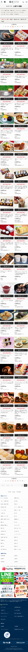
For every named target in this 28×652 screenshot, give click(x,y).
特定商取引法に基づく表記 (18, 629)
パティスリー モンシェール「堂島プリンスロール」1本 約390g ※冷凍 (7, 383)
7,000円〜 (16, 558)
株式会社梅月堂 (17, 138)
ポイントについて (4, 616)
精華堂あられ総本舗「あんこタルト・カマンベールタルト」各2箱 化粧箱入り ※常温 (21, 354)
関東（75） (16, 537)
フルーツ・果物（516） (5, 501)
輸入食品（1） (3, 534)
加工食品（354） (4, 507)
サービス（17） (17, 525)
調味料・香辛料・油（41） (5, 519)
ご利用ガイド (3, 610)
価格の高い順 (23, 19)
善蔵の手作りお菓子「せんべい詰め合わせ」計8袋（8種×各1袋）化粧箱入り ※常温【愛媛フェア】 (7, 187)
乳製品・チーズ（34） (4, 516)
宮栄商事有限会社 (4, 193)
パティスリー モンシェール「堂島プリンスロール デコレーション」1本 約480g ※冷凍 (7, 411)
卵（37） (15, 513)
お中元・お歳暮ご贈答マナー (19, 616)
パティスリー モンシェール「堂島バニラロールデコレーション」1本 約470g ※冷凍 (21, 383)
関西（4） (2, 543)
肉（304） (16, 501)
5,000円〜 (2, 558)
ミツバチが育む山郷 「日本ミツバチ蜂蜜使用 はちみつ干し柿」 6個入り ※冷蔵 (7, 49)
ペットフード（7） (17, 534)
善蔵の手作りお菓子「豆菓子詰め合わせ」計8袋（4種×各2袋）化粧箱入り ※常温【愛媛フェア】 (21, 187)
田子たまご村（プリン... (5, 361)
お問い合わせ (3, 619)
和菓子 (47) (12, 10)
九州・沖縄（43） (4, 549)
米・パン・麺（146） (4, 498)
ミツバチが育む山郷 (4, 55)
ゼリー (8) (3, 14)
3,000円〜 (16, 555)
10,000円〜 (3, 561)
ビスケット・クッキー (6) (18, 12)
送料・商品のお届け (17, 613)
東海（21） (16, 540)
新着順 (11, 19)
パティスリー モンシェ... (5, 389)
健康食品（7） (16, 519)
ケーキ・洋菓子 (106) (5, 10)
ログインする (3, 607)
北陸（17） (16, 543)
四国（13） (16, 546)
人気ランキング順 (4, 19)
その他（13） (3, 513)
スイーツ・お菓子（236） (18, 507)
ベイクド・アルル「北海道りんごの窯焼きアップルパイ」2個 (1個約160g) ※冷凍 (21, 468)
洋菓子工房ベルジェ (18, 250)
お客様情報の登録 (17, 607)
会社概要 (2, 626)
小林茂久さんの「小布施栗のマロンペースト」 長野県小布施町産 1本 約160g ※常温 (21, 215)
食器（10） (3, 528)
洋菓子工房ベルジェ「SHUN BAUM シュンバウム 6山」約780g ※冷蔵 (21, 244)
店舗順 (2, 21)
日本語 (9, 491)
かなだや (16, 109)
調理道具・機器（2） (4, 525)
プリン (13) (3, 12)
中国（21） (3, 546)
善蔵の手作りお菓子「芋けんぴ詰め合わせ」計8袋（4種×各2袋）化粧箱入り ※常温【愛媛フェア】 (7, 215)
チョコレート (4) (10, 12)
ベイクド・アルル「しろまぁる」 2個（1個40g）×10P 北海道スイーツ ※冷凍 (7, 468)
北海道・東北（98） (4, 537)
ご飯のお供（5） (4, 531)
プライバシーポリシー (4, 629)
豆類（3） (16, 504)
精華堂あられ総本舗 (18, 361)
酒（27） (15, 516)
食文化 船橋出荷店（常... (19, 221)
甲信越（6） (3, 540)
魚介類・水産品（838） (5, 504)
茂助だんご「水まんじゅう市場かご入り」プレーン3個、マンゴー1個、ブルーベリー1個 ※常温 (7, 131)
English (13, 491)
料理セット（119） (17, 510)
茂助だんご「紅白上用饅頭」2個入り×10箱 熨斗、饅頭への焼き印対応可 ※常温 (7, 244)
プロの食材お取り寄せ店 (5, 165)
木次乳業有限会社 (4, 82)
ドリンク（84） (3, 510)
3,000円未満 (3, 555)
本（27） (15, 522)
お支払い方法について (4, 613)
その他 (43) (16, 14)
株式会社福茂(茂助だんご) (19, 55)
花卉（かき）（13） (17, 528)
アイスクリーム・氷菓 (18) (21, 10)
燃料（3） (2, 522)
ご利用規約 (16, 626)
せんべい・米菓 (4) (9, 14)
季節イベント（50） (17, 549)
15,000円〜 (16, 561)
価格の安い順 (16, 19)
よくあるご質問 (17, 610)
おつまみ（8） (16, 531)
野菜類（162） (16, 498)
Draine (2, 279)
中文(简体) (18, 491)
